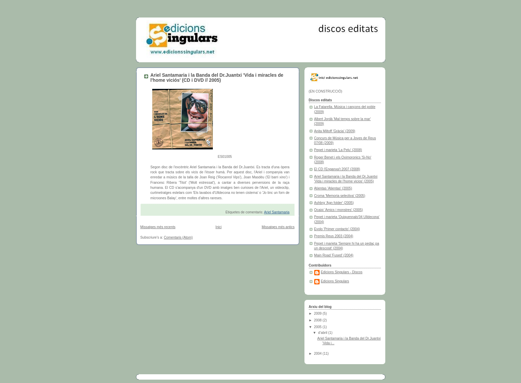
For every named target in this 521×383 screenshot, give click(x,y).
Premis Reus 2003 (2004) (333, 236)
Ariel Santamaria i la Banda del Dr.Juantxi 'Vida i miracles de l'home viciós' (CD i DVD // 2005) (217, 78)
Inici (219, 227)
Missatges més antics (278, 227)
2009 (318, 313)
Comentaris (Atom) (178, 237)
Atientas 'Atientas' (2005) (333, 188)
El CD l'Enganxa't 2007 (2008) (337, 169)
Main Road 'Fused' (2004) (334, 255)
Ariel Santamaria (276, 212)
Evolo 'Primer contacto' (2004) (337, 229)
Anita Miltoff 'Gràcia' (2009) (334, 131)
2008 (318, 320)
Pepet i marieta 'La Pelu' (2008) (338, 150)
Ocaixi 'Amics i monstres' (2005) (338, 210)
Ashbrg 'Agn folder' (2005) (334, 203)
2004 (318, 353)
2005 (318, 327)
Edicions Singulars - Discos (342, 272)
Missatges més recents (157, 227)
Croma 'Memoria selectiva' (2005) (339, 196)
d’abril (323, 333)
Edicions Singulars (335, 281)
